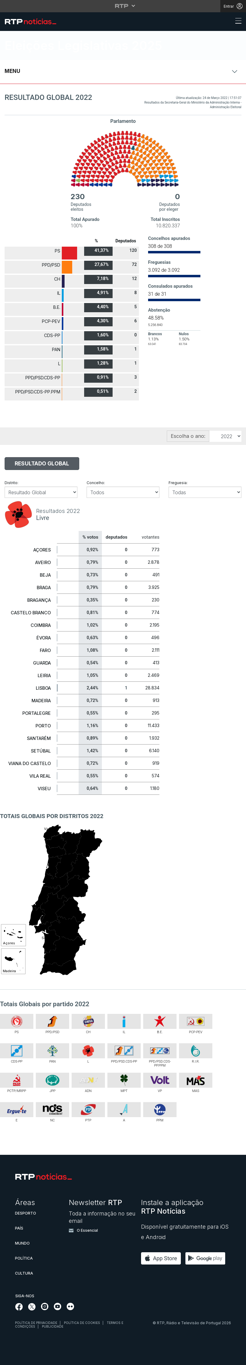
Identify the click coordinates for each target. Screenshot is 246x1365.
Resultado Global (42, 463)
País (19, 1228)
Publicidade (52, 1326)
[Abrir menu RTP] (123, 6)
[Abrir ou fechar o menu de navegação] (236, 22)
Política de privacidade (36, 1323)
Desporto (25, 1213)
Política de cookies (82, 1323)
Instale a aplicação (172, 1206)
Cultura (24, 1273)
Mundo (22, 1243)
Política (24, 1258)
